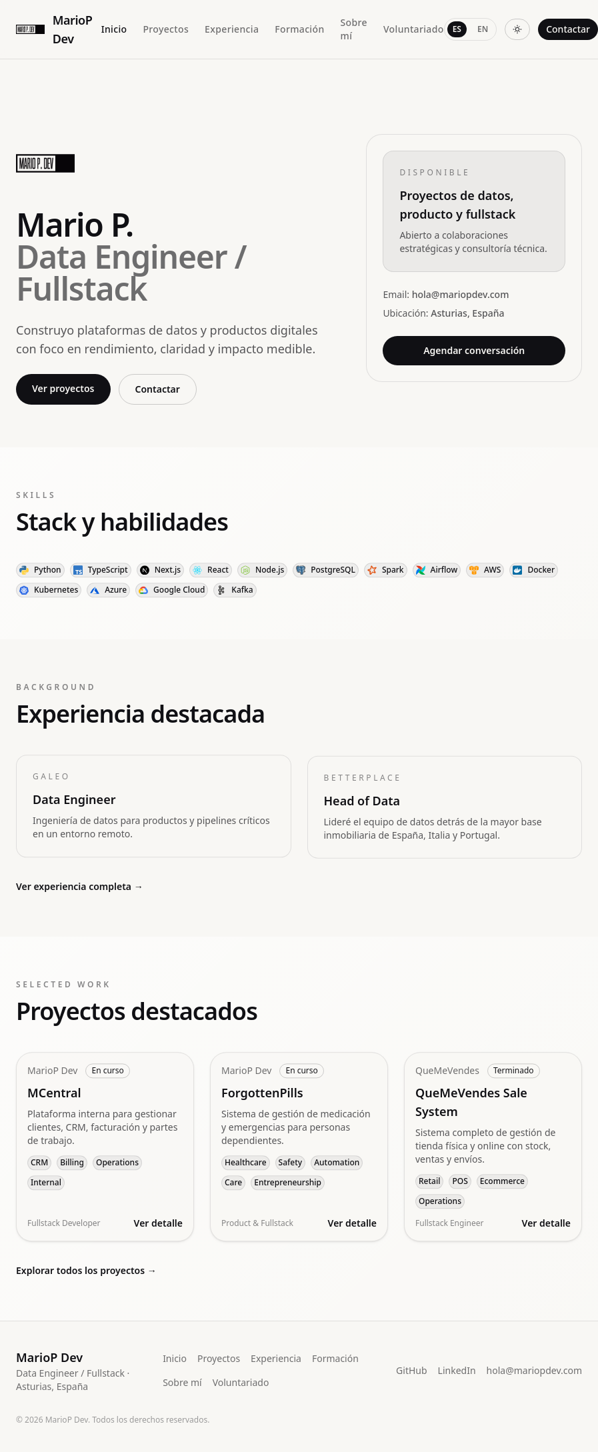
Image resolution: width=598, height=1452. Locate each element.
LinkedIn (457, 1370)
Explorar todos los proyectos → (86, 1270)
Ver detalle (158, 1229)
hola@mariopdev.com (534, 1370)
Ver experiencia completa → (79, 886)
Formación (299, 29)
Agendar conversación (474, 353)
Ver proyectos (63, 389)
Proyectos (166, 29)
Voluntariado (413, 29)
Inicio (114, 29)
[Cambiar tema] (517, 29)
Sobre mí (354, 29)
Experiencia (232, 29)
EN (482, 29)
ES (457, 29)
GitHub (411, 1370)
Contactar (568, 29)
